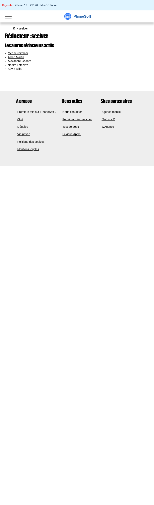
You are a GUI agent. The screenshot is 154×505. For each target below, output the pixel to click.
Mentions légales (28, 149)
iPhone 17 (21, 5)
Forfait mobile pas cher (77, 119)
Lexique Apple (72, 134)
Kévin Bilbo (15, 68)
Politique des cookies (30, 141)
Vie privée (23, 134)
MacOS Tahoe (49, 5)
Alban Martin (16, 57)
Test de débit (71, 126)
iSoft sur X (108, 119)
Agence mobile (111, 111)
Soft (82, 16)
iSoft (20, 119)
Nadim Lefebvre (18, 65)
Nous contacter (72, 111)
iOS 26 (34, 5)
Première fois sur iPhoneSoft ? (36, 111)
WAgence (108, 126)
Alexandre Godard (19, 61)
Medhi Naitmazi (18, 53)
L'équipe (22, 126)
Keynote (7, 5)
